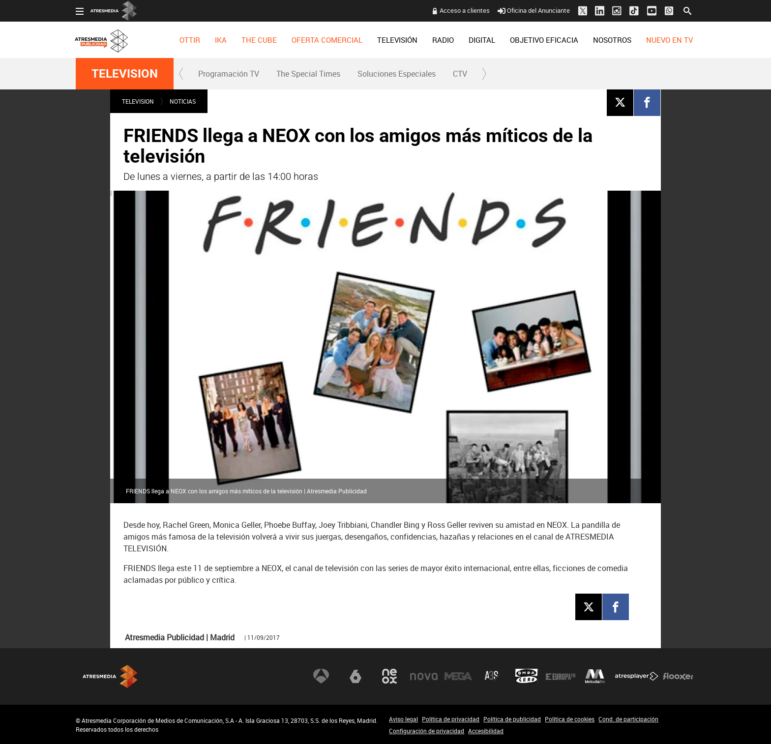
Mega (458, 676)
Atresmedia (110, 676)
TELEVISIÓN (397, 40)
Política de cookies (569, 719)
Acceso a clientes (465, 10)
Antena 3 (321, 676)
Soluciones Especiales (396, 73)
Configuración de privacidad (426, 731)
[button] (181, 74)
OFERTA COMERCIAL (327, 40)
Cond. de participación (628, 719)
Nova (424, 676)
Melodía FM (595, 676)
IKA (221, 40)
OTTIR (189, 40)
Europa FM (560, 676)
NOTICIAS (183, 101)
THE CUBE (259, 40)
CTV (460, 73)
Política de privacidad (450, 719)
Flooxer (678, 676)
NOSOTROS (612, 40)
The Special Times (308, 73)
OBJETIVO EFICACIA (544, 40)
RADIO (443, 40)
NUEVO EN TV (669, 40)
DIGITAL (482, 40)
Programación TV (228, 73)
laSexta (355, 676)
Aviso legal (403, 719)
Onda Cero (526, 676)
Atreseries (492, 676)
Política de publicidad (512, 719)
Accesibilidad (486, 731)
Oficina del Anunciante (534, 10)
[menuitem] (190, 40)
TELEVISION (124, 74)
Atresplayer (637, 676)
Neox (389, 676)
